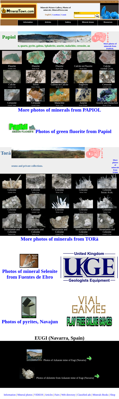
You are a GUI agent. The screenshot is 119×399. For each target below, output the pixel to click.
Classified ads (84, 394)
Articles (49, 394)
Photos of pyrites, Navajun (30, 321)
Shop (112, 394)
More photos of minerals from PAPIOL (110, 46)
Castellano (56, 15)
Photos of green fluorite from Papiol (59, 131)
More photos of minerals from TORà (115, 166)
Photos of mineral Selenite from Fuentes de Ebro (29, 274)
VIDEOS (38, 394)
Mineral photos (24, 394)
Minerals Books (100, 394)
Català (63, 15)
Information (9, 394)
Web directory (68, 394)
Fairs (57, 394)
